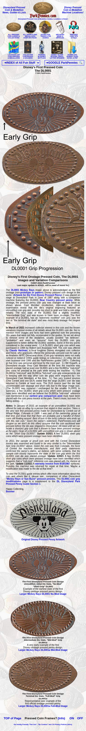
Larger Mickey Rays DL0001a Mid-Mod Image (43, 650)
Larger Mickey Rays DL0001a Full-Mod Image (43, 706)
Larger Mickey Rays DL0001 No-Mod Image (43, 594)
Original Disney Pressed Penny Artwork (43, 538)
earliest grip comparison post (46, 396)
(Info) (61, 718)
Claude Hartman (18, 350)
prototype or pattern (31, 292)
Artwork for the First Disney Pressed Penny (37, 295)
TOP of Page (12, 718)
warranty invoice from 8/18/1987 (52, 463)
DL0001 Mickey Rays (22, 290)
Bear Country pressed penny (56, 300)
